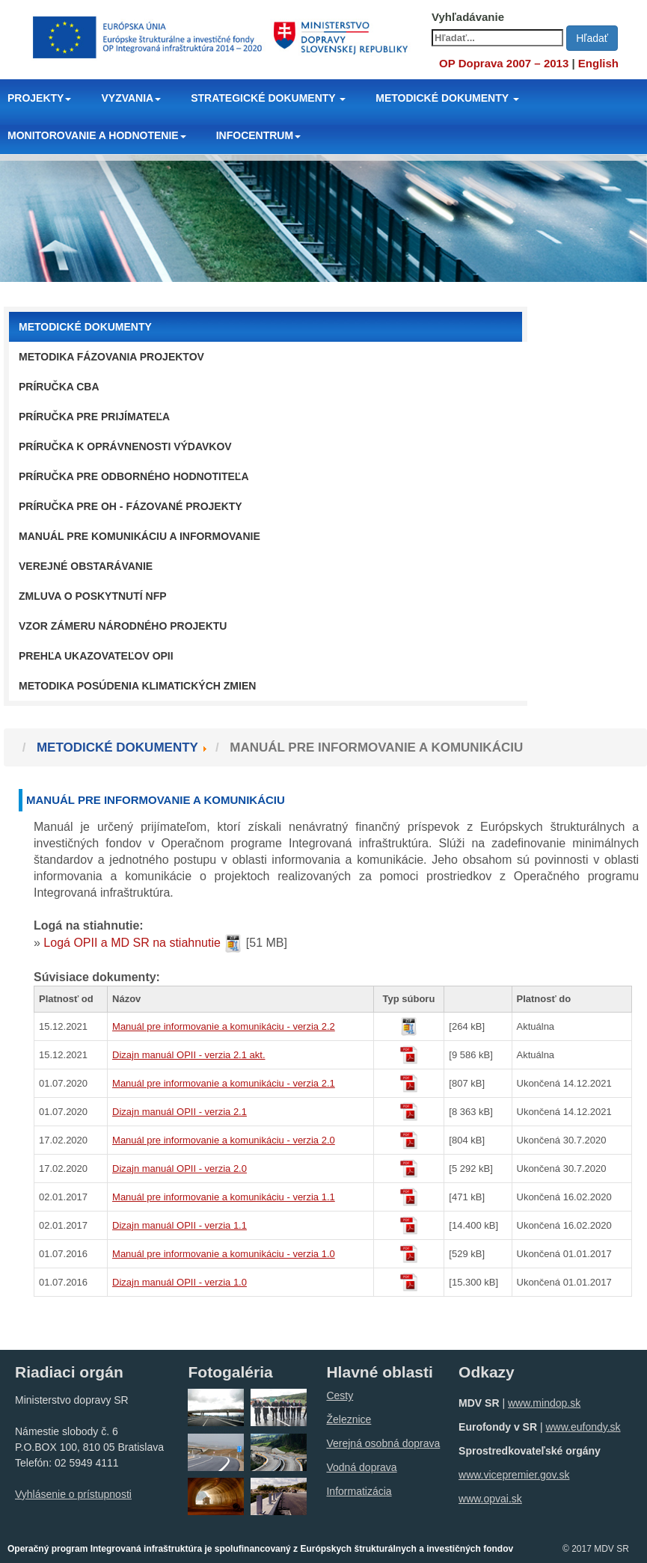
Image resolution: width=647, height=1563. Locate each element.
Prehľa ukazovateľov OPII (96, 656)
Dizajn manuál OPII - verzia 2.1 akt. (188, 1054)
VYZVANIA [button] (131, 98)
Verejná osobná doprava (383, 1443)
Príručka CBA (59, 387)
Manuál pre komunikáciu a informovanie (139, 536)
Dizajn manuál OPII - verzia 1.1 (179, 1225)
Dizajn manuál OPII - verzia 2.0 (179, 1168)
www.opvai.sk (490, 1499)
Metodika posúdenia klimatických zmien (137, 686)
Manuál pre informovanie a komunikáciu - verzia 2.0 (223, 1140)
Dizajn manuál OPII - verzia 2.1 (179, 1111)
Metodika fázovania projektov (111, 357)
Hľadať (592, 38)
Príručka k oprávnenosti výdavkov (125, 446)
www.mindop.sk (544, 1403)
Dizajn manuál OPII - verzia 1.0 (179, 1282)
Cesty (339, 1395)
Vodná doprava (361, 1467)
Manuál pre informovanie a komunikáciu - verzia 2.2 (223, 1026)
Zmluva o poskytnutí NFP (93, 596)
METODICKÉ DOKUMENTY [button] (447, 98)
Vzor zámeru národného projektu (123, 626)
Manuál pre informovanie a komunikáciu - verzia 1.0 (223, 1253)
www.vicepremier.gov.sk (514, 1475)
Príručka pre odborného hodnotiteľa (134, 476)
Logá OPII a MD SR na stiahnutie (132, 942)
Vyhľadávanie (468, 17)
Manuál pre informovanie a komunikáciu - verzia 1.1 (223, 1197)
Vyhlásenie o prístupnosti (73, 1494)
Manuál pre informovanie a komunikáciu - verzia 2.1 (223, 1083)
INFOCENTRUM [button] (258, 135)
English (598, 63)
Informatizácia (358, 1491)
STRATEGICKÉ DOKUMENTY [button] (268, 98)
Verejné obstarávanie (86, 566)
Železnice (348, 1419)
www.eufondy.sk (582, 1427)
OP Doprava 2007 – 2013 (503, 63)
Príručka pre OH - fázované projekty (130, 506)
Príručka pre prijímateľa (94, 417)
